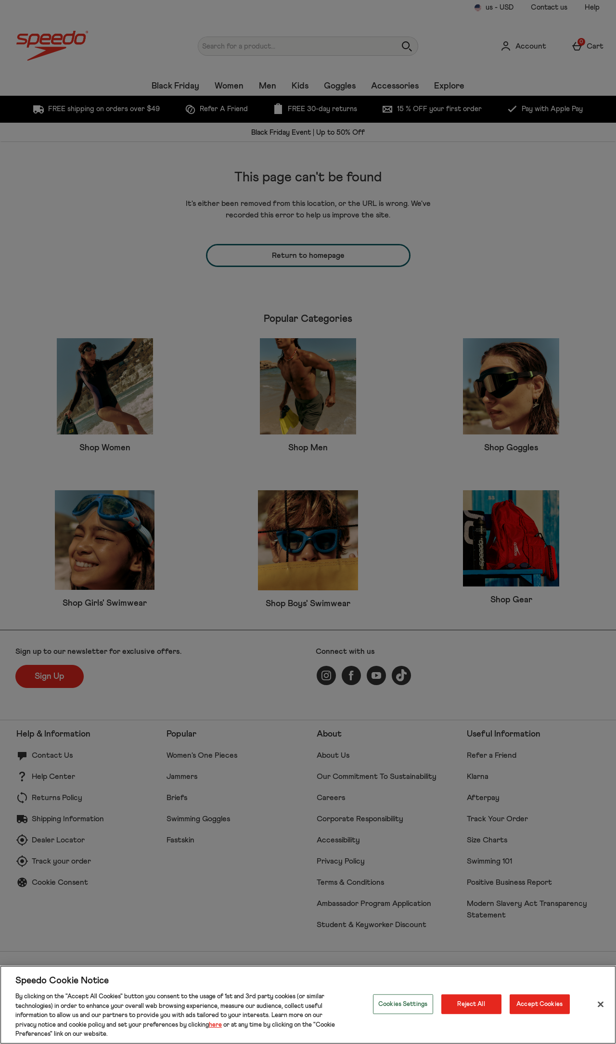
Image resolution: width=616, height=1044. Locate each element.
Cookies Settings (402, 1004)
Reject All (471, 1004)
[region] (308, 1005)
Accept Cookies (539, 1004)
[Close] (600, 1004)
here (215, 1025)
